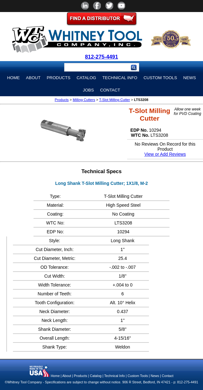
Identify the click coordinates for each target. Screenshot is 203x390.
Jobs (88, 90)
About (33, 77)
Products (59, 77)
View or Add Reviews (165, 154)
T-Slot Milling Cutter (114, 100)
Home (13, 77)
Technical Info (120, 77)
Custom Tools (160, 77)
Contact (110, 90)
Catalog (86, 77)
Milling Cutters (84, 100)
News (189, 77)
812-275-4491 (101, 57)
